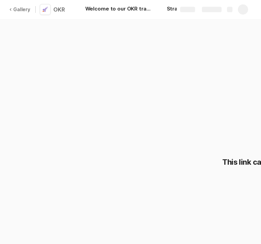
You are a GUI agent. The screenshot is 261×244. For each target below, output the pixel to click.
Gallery (19, 9)
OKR (59, 9)
